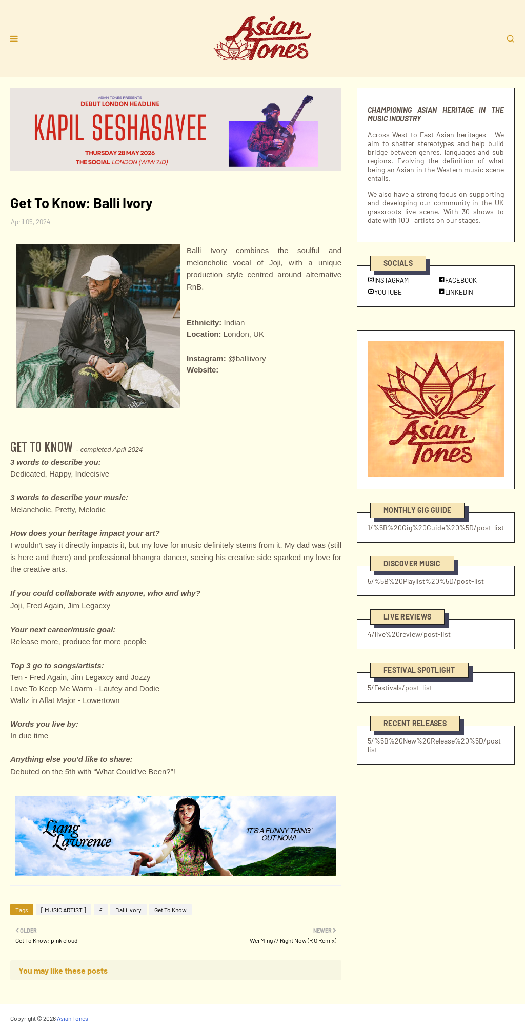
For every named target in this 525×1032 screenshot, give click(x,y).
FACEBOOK (457, 280)
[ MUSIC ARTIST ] (63, 909)
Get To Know (170, 909)
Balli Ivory (128, 909)
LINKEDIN (455, 292)
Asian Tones (72, 1018)
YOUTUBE (385, 292)
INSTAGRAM (388, 280)
